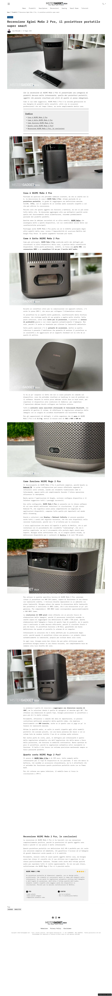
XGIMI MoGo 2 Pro (41, 758)
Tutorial (84, 8)
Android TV (27, 487)
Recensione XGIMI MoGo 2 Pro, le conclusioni (46, 128)
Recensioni (54, 8)
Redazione (44, 928)
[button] (104, 4)
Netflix (63, 535)
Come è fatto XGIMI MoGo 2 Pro (40, 120)
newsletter (18, 909)
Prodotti (32, 8)
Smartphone (43, 8)
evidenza (10, 909)
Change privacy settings (105, 994)
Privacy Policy (55, 928)
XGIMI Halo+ (76, 220)
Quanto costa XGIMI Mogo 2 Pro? (40, 126)
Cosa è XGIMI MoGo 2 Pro (37, 117)
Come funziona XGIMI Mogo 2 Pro (40, 123)
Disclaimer (67, 928)
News (24, 8)
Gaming (64, 8)
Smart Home (74, 8)
